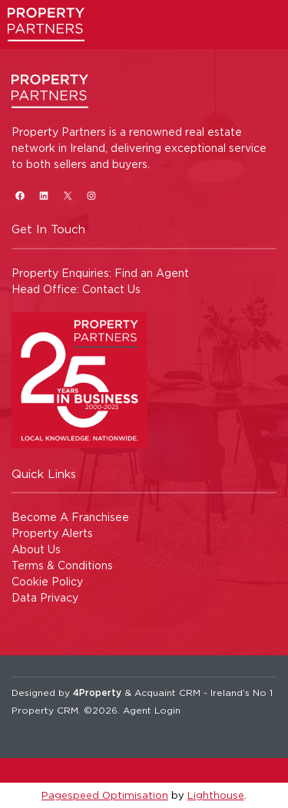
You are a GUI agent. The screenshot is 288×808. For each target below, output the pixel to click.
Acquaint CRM (167, 693)
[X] (67, 195)
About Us (36, 549)
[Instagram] (91, 195)
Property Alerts (52, 533)
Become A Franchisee (70, 517)
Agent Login (151, 710)
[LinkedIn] (43, 195)
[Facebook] (20, 195)
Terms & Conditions (62, 565)
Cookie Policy (47, 581)
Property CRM (45, 710)
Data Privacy (45, 597)
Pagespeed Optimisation (104, 795)
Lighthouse (215, 795)
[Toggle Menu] (262, 34)
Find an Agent (151, 273)
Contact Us (111, 289)
